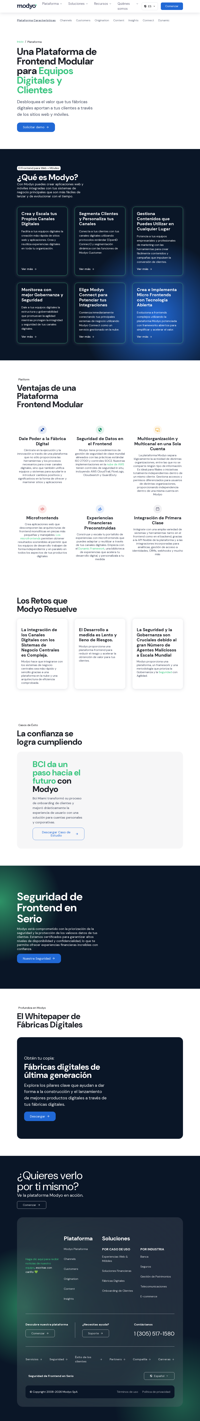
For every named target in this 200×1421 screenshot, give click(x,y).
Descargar (40, 1116)
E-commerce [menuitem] (148, 1296)
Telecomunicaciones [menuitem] (153, 1286)
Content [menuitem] (118, 20)
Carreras (166, 1359)
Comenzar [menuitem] (172, 6)
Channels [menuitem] (66, 20)
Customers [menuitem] (83, 20)
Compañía (142, 1359)
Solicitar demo (36, 127)
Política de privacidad (156, 1392)
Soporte (95, 1333)
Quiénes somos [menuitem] (128, 6)
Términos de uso (127, 1392)
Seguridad (165, 672)
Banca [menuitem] (144, 1256)
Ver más (29, 269)
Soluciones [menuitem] (78, 4)
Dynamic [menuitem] (164, 20)
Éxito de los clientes (88, 1359)
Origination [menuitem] (102, 20)
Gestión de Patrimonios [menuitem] (155, 1276)
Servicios (34, 1359)
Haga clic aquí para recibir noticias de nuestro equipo (42, 1263)
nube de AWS (115, 464)
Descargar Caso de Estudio (60, 834)
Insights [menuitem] (133, 20)
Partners (118, 1359)
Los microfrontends (40, 536)
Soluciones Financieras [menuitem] (116, 1271)
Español (159, 1376)
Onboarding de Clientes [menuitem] (117, 1291)
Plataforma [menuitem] (52, 4)
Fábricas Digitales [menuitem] (113, 1281)
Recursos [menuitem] (103, 4)
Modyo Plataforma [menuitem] (76, 1249)
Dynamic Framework (91, 548)
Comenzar (31, 1205)
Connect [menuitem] (148, 20)
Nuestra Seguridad (39, 958)
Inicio (20, 42)
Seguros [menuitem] (145, 1266)
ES (150, 6)
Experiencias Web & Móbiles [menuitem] (115, 1259)
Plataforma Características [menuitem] (36, 20)
